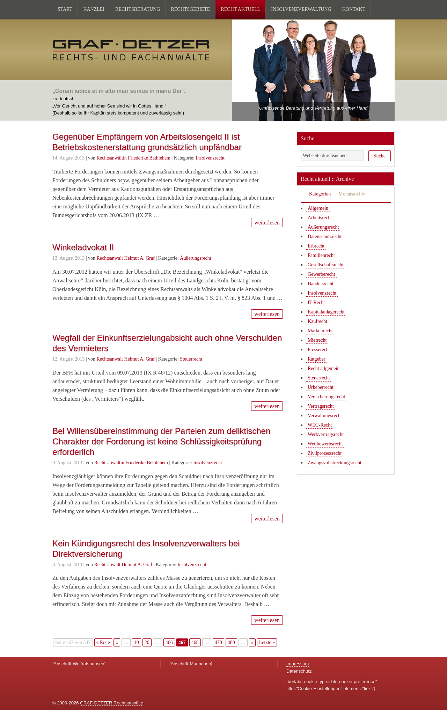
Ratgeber (316, 359)
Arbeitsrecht (320, 217)
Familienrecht (321, 255)
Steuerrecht (191, 359)
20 (147, 642)
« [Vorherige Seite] (117, 642)
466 (169, 642)
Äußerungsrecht (195, 258)
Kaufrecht (317, 321)
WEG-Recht (320, 425)
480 (231, 642)
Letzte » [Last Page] (267, 642)
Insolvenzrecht (210, 158)
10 (136, 642)
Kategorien (320, 194)
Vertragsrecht (321, 406)
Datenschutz (299, 671)
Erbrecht (316, 246)
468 (195, 642)
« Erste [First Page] (103, 642)
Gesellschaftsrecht (326, 264)
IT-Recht (316, 302)
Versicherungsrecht (326, 396)
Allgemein (318, 208)
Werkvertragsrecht (326, 434)
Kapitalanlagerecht (326, 312)
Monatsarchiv (351, 194)
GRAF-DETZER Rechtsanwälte (111, 702)
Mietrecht (317, 340)
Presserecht (319, 349)
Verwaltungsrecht (325, 415)
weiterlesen (267, 222)
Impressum (297, 663)
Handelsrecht (321, 283)
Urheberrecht (321, 387)
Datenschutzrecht (325, 236)
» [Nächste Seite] (252, 642)
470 (218, 642)
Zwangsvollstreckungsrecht (334, 462)
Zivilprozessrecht (325, 453)
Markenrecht (320, 330)
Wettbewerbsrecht (325, 443)
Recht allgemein (323, 368)
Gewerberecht (321, 274)
